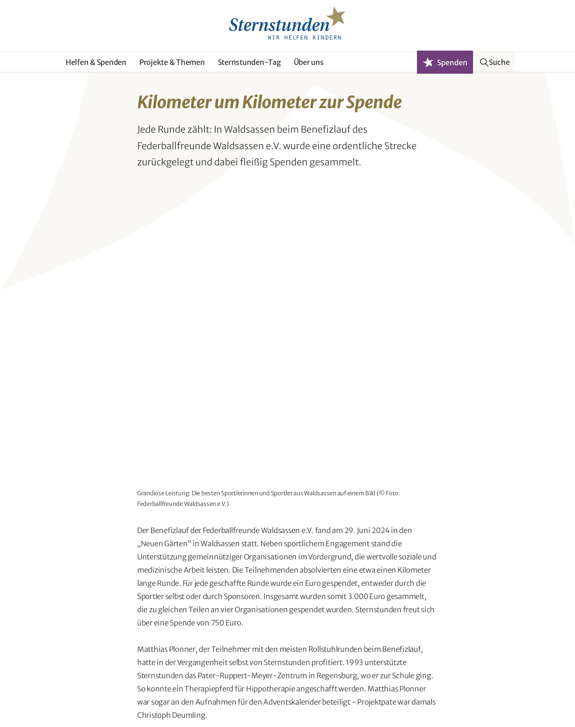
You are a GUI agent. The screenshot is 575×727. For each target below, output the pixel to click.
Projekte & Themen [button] (172, 62)
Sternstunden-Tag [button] (249, 62)
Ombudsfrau (79, 703)
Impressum (168, 703)
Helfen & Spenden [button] (96, 62)
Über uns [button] (309, 62)
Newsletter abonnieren (204, 661)
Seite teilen (293, 552)
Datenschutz (125, 703)
